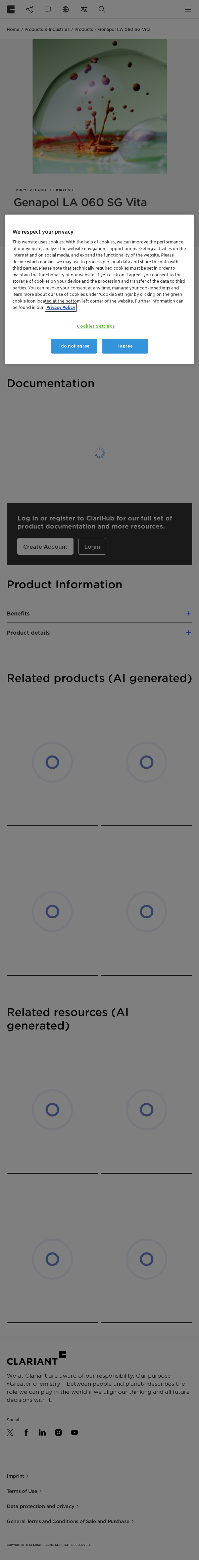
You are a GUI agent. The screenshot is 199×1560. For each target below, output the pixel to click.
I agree (125, 346)
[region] (99, 289)
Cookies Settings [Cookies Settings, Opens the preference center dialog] (96, 326)
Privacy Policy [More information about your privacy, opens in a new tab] (60, 308)
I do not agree (74, 346)
